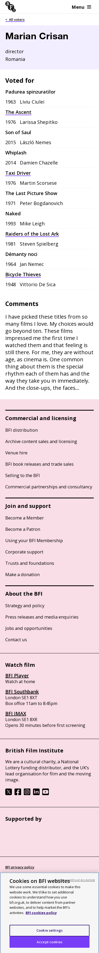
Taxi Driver (18, 173)
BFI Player (17, 675)
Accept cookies (49, 946)
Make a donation (22, 574)
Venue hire (16, 453)
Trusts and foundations (29, 563)
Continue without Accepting (74, 884)
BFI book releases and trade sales (39, 464)
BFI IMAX (15, 713)
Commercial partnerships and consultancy (48, 487)
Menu (81, 7)
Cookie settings (49, 934)
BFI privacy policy (19, 867)
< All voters (15, 19)
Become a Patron (22, 529)
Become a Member (24, 518)
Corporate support (24, 552)
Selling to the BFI (22, 475)
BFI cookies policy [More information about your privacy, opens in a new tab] (41, 917)
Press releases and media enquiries (41, 617)
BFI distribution (21, 430)
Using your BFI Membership (34, 540)
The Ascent (18, 112)
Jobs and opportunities (28, 628)
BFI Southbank (22, 691)
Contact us (16, 639)
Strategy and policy (24, 605)
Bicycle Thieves (23, 274)
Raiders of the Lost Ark (32, 234)
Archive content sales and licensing (41, 441)
